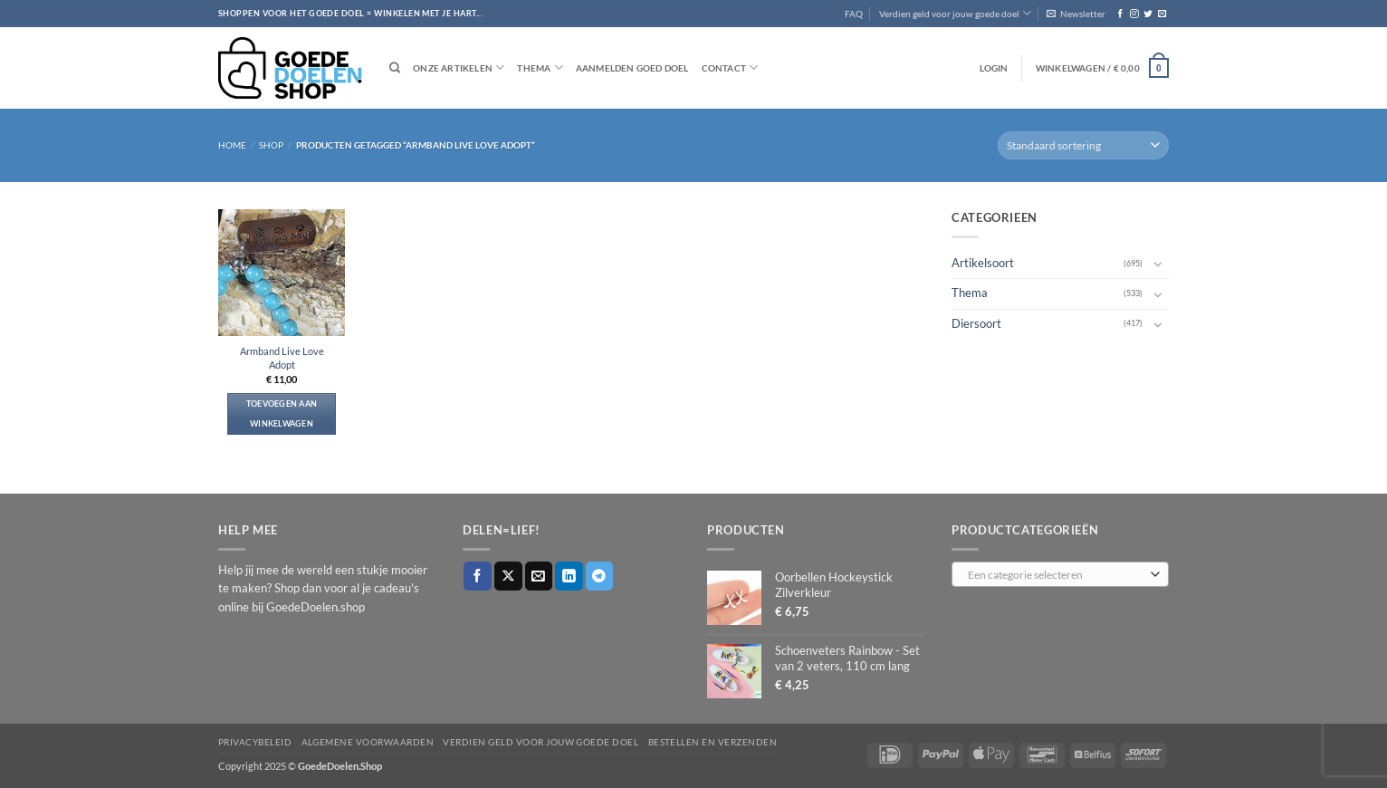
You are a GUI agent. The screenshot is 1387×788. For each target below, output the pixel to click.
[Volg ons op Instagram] (1134, 14)
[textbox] (1057, 575)
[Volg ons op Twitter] (1147, 14)
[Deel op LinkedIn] (569, 576)
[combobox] (1060, 574)
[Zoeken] (394, 68)
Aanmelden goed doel (632, 67)
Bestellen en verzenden (713, 741)
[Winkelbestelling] (1083, 145)
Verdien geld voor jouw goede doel (955, 13)
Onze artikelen (458, 67)
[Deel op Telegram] (600, 576)
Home (232, 144)
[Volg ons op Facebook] (1120, 14)
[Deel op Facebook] (478, 576)
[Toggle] (1158, 264)
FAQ (854, 13)
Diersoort (976, 323)
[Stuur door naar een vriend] (539, 576)
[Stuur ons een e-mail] (1162, 14)
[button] (1076, 13)
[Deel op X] (508, 576)
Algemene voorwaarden (368, 741)
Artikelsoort (983, 263)
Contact (730, 67)
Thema (539, 67)
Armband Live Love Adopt (282, 357)
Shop (271, 144)
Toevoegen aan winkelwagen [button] (282, 413)
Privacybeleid (255, 741)
